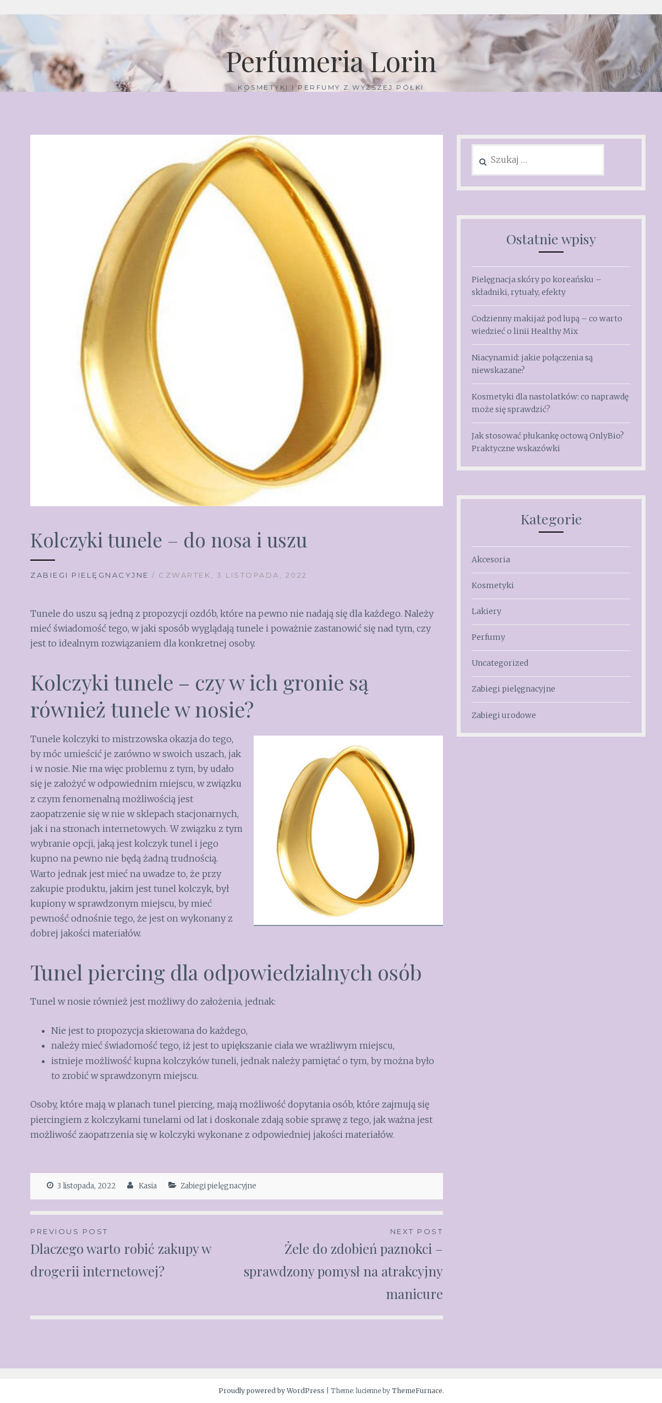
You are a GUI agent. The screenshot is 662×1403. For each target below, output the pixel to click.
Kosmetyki (493, 585)
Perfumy (488, 637)
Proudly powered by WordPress (271, 1390)
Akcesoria (491, 560)
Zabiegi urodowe (504, 715)
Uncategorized (500, 663)
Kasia (148, 1186)
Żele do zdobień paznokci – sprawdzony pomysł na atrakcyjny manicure (340, 1263)
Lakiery (486, 611)
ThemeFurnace (417, 1390)
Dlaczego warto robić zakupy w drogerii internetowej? (133, 1252)
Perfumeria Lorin (331, 60)
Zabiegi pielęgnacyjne (89, 575)
